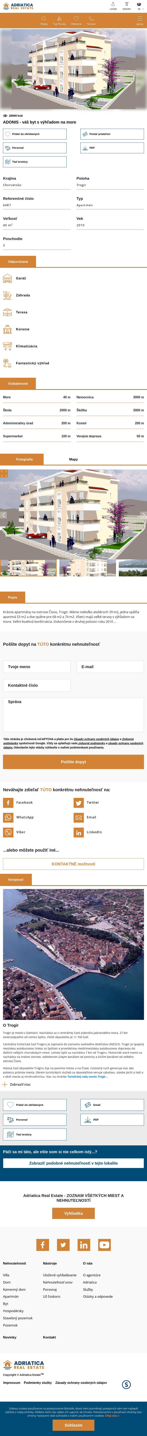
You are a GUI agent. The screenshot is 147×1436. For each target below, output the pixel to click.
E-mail (88, 694)
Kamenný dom (15, 1318)
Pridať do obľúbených (34, 160)
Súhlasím (73, 1425)
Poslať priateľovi (112, 160)
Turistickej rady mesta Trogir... (87, 1103)
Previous (3, 542)
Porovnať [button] (34, 174)
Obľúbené (76, 24)
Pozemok (10, 1355)
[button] (45, 123)
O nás (88, 1291)
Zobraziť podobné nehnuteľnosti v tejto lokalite (73, 1191)
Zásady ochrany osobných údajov (96, 766)
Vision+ (127, 8)
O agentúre (92, 1303)
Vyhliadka (73, 1241)
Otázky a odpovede (99, 1325)
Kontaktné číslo (23, 712)
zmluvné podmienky (91, 770)
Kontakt (92, 24)
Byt (5, 1332)
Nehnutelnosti (15, 1291)
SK (139, 8)
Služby (88, 1318)
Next (143, 542)
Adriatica (90, 1310)
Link (112, 174)
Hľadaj (43, 24)
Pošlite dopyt (73, 789)
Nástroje (50, 1291)
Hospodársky (14, 1340)
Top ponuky (59, 24)
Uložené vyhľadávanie (61, 1303)
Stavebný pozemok (19, 1347)
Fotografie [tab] (24, 486)
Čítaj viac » (111, 1415)
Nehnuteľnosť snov (59, 1310)
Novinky (10, 1367)
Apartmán (11, 1325)
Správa (14, 728)
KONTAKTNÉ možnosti (73, 891)
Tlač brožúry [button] (34, 188)
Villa (6, 1303)
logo (18, 6)
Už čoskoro (52, 1325)
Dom (7, 1310)
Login (113, 8)
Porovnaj (50, 1318)
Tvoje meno (19, 694)
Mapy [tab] (73, 486)
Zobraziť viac (20, 1111)
